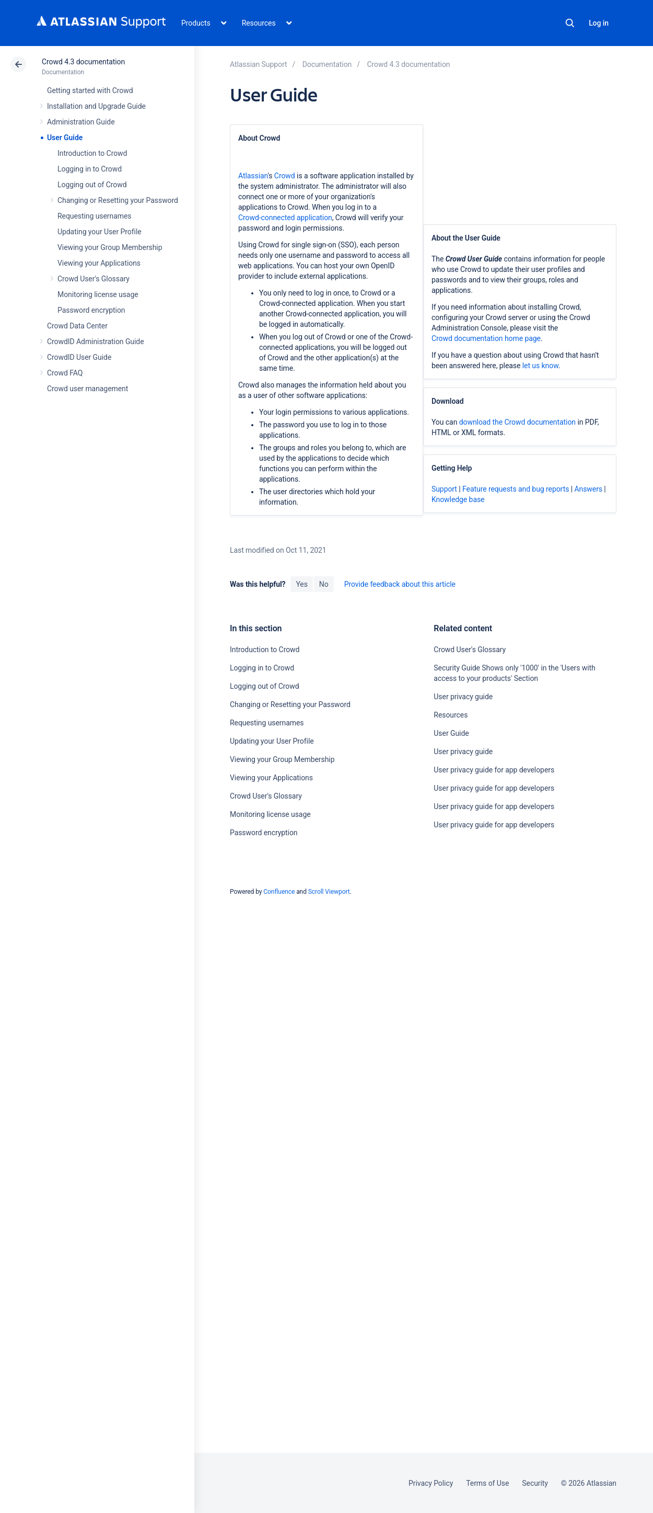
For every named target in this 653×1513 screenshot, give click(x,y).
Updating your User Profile (99, 231)
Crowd (284, 176)
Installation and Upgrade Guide (96, 106)
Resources (451, 715)
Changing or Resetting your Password (117, 200)
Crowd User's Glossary (93, 279)
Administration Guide (81, 122)
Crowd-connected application (285, 217)
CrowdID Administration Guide (95, 341)
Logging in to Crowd (89, 169)
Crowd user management (87, 388)
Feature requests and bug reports (515, 489)
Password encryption (91, 310)
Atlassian (252, 176)
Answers (588, 489)
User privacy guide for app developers (494, 770)
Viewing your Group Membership (109, 247)
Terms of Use (487, 1483)
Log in (599, 23)
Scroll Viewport (329, 891)
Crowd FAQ (65, 373)
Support (444, 489)
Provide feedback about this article (400, 584)
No (324, 584)
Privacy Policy (431, 1483)
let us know (540, 365)
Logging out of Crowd (92, 184)
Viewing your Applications (99, 263)
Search (570, 23)
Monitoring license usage (97, 294)
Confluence (279, 891)
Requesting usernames (94, 216)
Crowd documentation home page (486, 338)
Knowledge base (458, 499)
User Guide (65, 137)
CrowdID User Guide (79, 357)
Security (535, 1483)
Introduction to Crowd (92, 153)
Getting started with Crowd (90, 90)
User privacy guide (463, 696)
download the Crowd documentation (517, 422)
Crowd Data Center (77, 326)
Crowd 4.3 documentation (83, 62)
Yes (301, 584)
